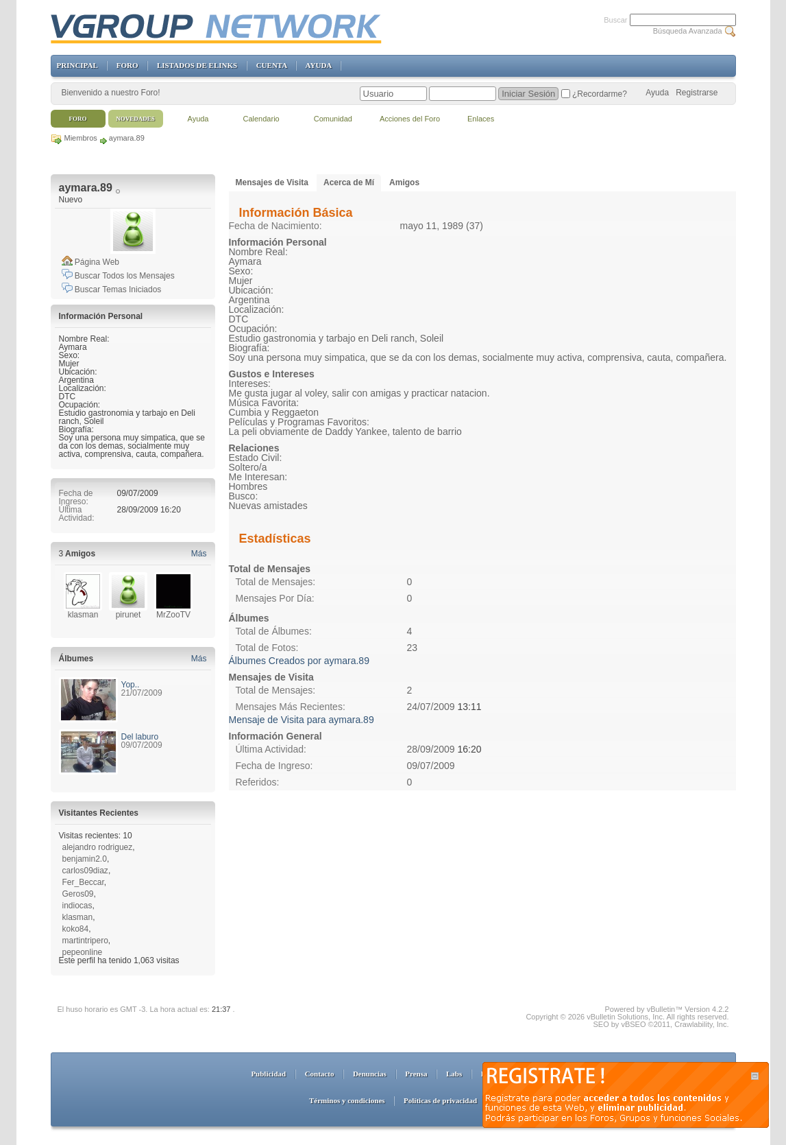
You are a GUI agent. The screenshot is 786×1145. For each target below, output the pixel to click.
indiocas (77, 905)
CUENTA (271, 65)
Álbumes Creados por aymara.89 (299, 660)
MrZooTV (173, 614)
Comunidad (333, 119)
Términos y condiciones (347, 1100)
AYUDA (319, 65)
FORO (127, 65)
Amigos (404, 182)
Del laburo (140, 737)
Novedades (135, 118)
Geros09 (78, 894)
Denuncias (369, 1074)
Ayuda (657, 92)
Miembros (80, 138)
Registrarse (696, 92)
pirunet (128, 614)
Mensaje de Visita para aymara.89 (301, 719)
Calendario (261, 119)
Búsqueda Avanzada (687, 31)
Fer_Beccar (83, 882)
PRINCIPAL (77, 65)
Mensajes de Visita (272, 182)
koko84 (75, 929)
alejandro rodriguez (97, 847)
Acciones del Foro (410, 119)
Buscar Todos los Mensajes (118, 276)
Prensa (416, 1074)
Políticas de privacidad (440, 1100)
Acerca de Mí (348, 182)
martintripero (85, 940)
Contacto (319, 1074)
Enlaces (480, 119)
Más (199, 554)
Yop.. (130, 684)
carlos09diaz (85, 870)
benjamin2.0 (84, 859)
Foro (78, 118)
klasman (83, 614)
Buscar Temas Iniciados (112, 289)
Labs (454, 1074)
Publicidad (268, 1074)
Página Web (91, 262)
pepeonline (82, 952)
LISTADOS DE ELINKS (197, 65)
